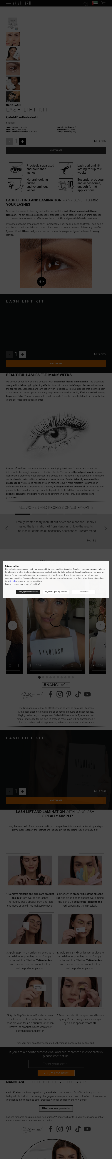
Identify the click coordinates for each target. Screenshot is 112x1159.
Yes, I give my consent (28, 592)
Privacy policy (12, 566)
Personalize (83, 592)
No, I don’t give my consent (56, 592)
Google (12, 581)
